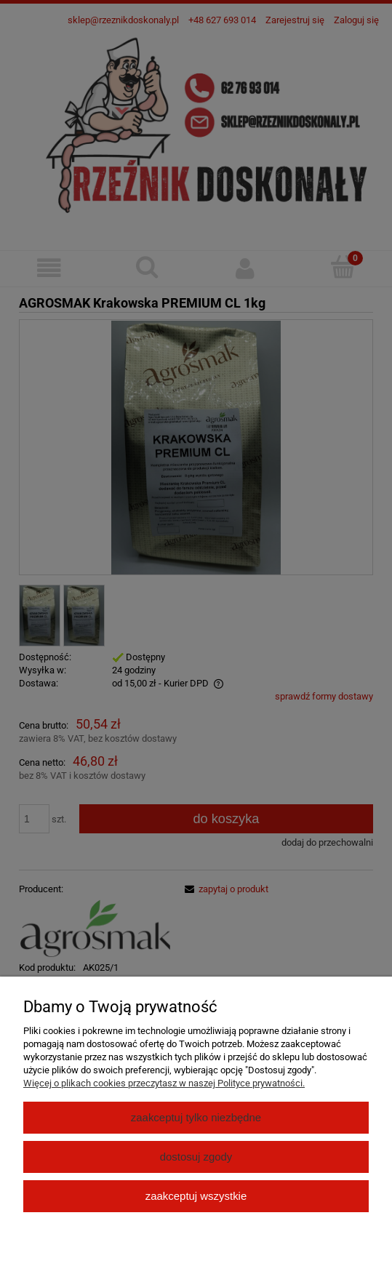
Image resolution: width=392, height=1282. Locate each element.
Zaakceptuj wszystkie (196, 1196)
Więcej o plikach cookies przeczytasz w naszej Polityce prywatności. (164, 1083)
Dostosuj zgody (196, 1156)
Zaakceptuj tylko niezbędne (196, 1117)
